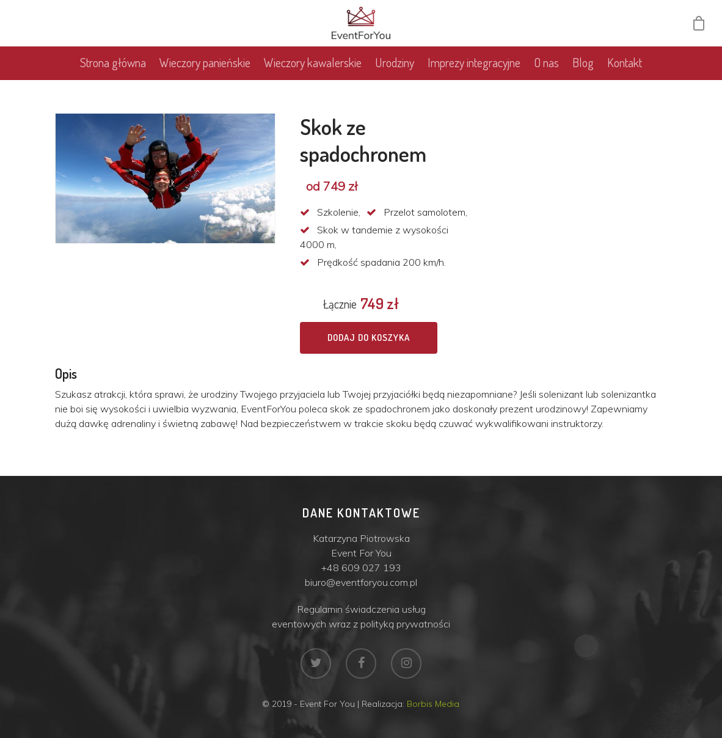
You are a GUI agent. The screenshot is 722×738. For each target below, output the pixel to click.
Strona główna (113, 71)
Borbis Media (433, 703)
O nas (546, 71)
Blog (583, 71)
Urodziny (394, 71)
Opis (66, 373)
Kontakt (624, 71)
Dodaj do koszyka (368, 337)
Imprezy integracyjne (474, 71)
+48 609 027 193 (361, 567)
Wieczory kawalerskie (313, 71)
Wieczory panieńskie (204, 71)
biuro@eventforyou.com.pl (361, 582)
